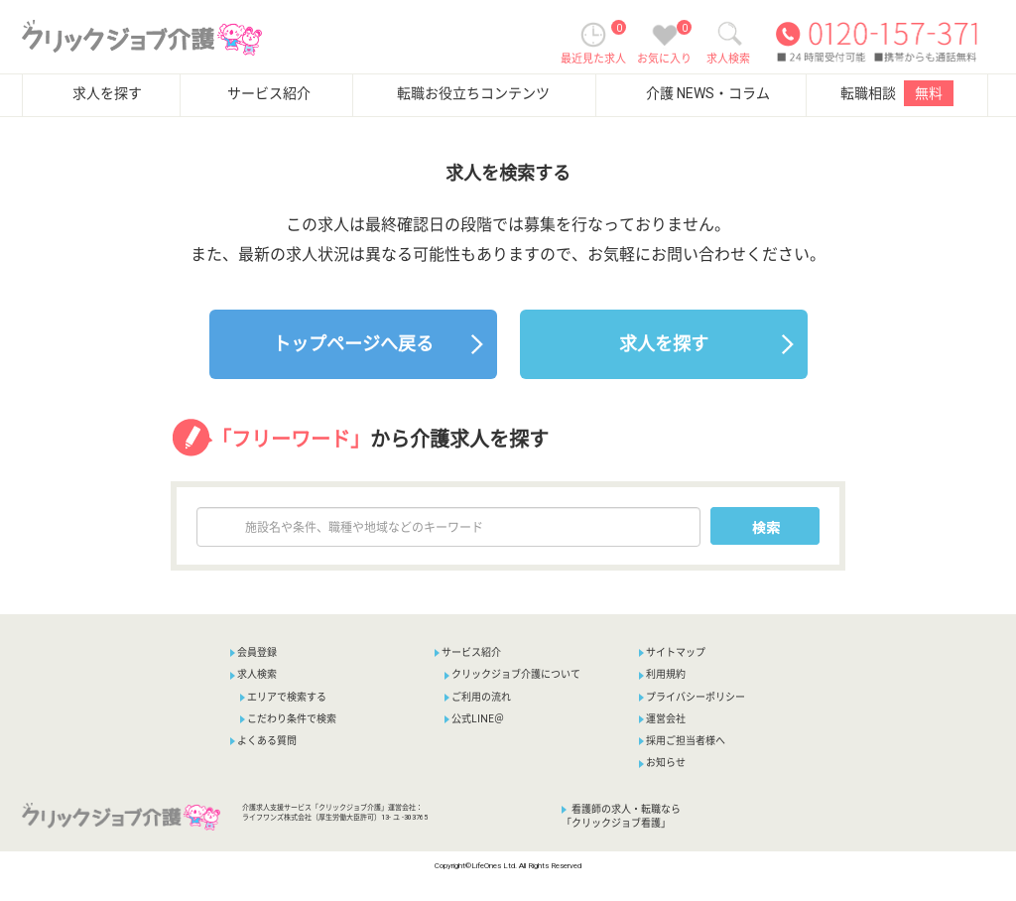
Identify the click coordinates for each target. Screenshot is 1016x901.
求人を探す (107, 93)
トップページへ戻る (353, 343)
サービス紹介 (269, 93)
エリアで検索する (283, 697)
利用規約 (662, 674)
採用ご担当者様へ (682, 740)
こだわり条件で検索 (288, 718)
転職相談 (896, 93)
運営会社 (662, 718)
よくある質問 (263, 740)
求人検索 (253, 674)
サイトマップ (672, 652)
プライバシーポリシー (692, 697)
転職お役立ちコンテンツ (473, 93)
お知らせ (662, 762)
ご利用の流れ (477, 697)
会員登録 (257, 652)
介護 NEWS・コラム (708, 93)
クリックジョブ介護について (512, 674)
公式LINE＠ (474, 718)
